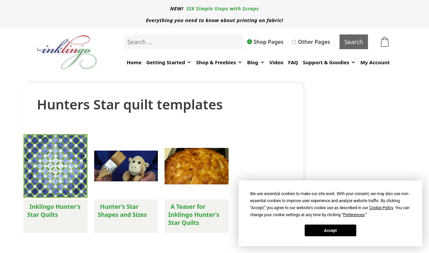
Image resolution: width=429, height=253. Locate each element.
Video (276, 62)
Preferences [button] (354, 215)
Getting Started (168, 62)
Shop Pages (265, 42)
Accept (330, 230)
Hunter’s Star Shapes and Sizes (122, 210)
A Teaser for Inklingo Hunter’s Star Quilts (193, 214)
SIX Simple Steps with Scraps (222, 8)
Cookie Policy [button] (381, 207)
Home (134, 62)
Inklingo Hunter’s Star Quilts (53, 210)
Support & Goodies (329, 62)
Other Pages (311, 42)
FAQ (293, 62)
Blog (255, 62)
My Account (375, 62)
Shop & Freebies (219, 62)
